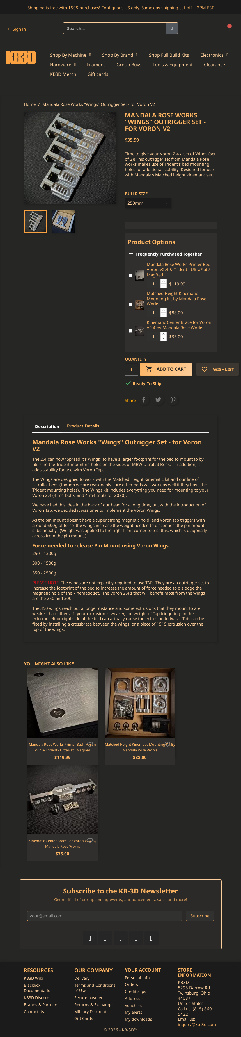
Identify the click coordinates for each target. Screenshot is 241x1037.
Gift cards (98, 74)
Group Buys (128, 65)
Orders (131, 984)
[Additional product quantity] (154, 283)
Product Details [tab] (83, 426)
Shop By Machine (70, 55)
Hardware (63, 64)
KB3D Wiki (33, 978)
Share (143, 399)
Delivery (81, 978)
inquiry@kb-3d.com (197, 1024)
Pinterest (172, 399)
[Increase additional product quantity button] (163, 281)
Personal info (137, 977)
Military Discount (90, 1011)
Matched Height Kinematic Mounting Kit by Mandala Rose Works (176, 298)
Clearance (214, 65)
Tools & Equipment (173, 65)
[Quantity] (131, 369)
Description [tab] (47, 426)
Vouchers (133, 1005)
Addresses (134, 998)
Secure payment (89, 997)
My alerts (133, 1012)
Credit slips (135, 991)
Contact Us (34, 1011)
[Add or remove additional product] (130, 275)
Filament (96, 65)
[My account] (17, 28)
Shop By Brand (120, 55)
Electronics (214, 55)
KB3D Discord (36, 997)
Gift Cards (83, 1018)
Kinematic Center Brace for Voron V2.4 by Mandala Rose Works (179, 324)
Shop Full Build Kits (169, 55)
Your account (143, 970)
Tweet (158, 399)
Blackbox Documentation (38, 988)
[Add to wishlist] (90, 744)
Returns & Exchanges (94, 1004)
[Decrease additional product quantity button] (163, 285)
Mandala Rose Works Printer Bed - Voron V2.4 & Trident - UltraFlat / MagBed (180, 269)
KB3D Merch (63, 74)
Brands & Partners (41, 1004)
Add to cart (166, 369)
